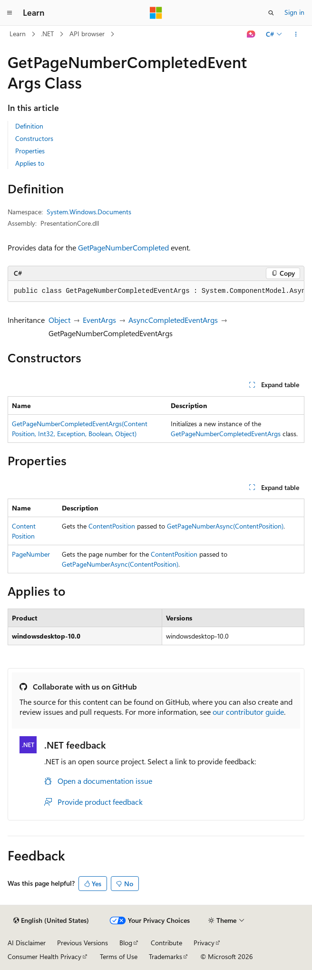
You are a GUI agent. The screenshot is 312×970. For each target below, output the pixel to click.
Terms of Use (118, 956)
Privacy (204, 942)
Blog (125, 942)
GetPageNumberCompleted (123, 247)
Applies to (29, 163)
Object (59, 320)
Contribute (166, 942)
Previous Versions (82, 942)
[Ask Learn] (251, 34)
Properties (30, 150)
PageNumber (31, 554)
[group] (156, 291)
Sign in (294, 12)
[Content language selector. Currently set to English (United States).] (51, 920)
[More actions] (296, 34)
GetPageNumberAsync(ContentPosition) (225, 525)
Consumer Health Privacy (44, 956)
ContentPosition (111, 525)
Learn (18, 33)
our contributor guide (248, 712)
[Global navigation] (9, 12)
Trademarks (165, 956)
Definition (29, 125)
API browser (87, 33)
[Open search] (271, 12)
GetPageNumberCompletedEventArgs (226, 433)
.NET (47, 33)
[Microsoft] (156, 13)
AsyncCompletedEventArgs (173, 320)
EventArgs (99, 320)
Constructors (34, 138)
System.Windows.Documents (89, 211)
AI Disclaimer (27, 942)
